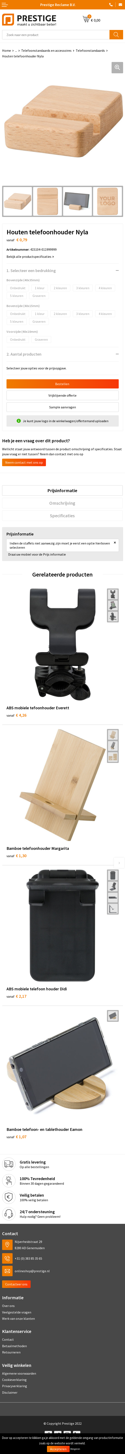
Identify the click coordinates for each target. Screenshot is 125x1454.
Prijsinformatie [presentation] (62, 490)
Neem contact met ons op (24, 462)
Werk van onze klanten (18, 1318)
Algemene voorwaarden (19, 1373)
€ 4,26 (16, 715)
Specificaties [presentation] (62, 516)
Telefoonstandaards (90, 50)
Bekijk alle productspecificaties (30, 256)
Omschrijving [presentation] (62, 503)
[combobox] (56, 34)
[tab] (62, 490)
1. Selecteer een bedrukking (31, 270)
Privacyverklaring (14, 1386)
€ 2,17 (16, 996)
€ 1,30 (16, 855)
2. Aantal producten (24, 354)
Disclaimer (9, 1392)
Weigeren (75, 1448)
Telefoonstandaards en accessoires (46, 50)
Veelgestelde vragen (16, 1312)
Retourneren (11, 1352)
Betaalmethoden (14, 1346)
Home (6, 50)
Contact (8, 1339)
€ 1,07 (16, 1136)
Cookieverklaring (14, 1380)
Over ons (8, 1306)
